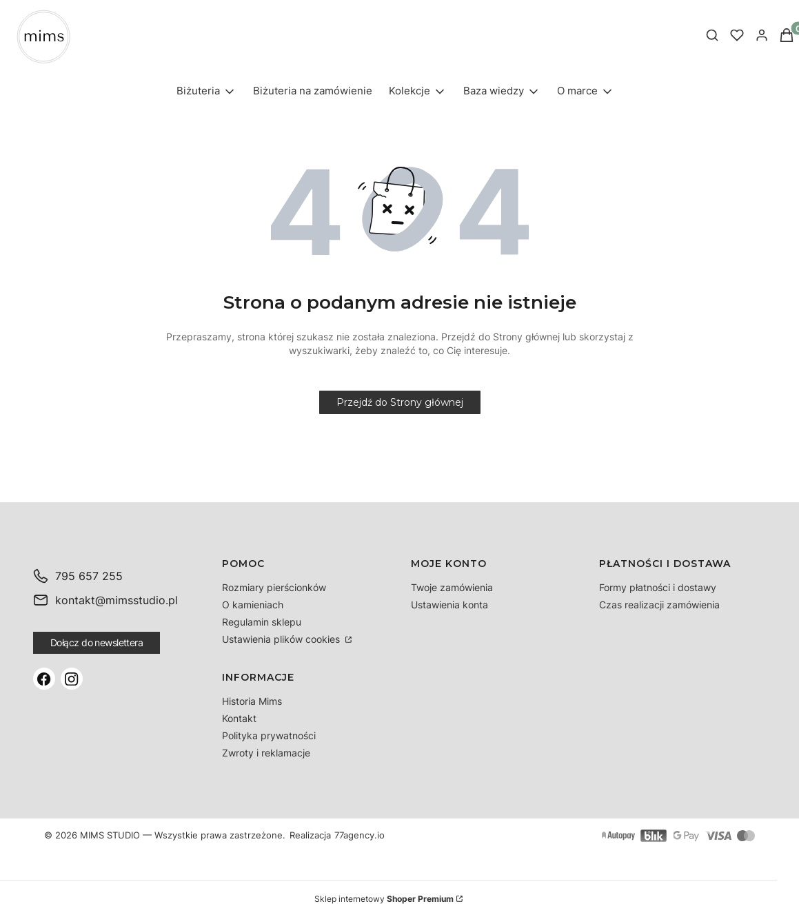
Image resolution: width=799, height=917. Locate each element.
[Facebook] (44, 679)
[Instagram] (72, 679)
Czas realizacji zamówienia (659, 604)
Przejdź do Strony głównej (399, 402)
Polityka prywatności (269, 735)
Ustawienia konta (449, 604)
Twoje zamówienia (452, 587)
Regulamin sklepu (261, 622)
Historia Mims (252, 701)
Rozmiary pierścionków (274, 587)
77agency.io (359, 836)
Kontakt (239, 718)
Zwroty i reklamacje (266, 753)
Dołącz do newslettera (96, 642)
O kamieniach (252, 604)
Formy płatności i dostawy (657, 587)
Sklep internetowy (384, 899)
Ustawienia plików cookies (282, 639)
